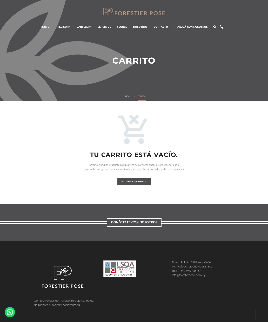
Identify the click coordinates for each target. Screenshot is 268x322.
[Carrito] (223, 27)
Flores (122, 26)
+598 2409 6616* (190, 270)
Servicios (104, 26)
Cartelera (84, 26)
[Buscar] (214, 27)
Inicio (45, 26)
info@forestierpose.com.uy (188, 275)
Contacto (161, 26)
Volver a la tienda (134, 181)
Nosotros (140, 26)
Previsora (63, 26)
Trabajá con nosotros (191, 26)
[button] (10, 311)
